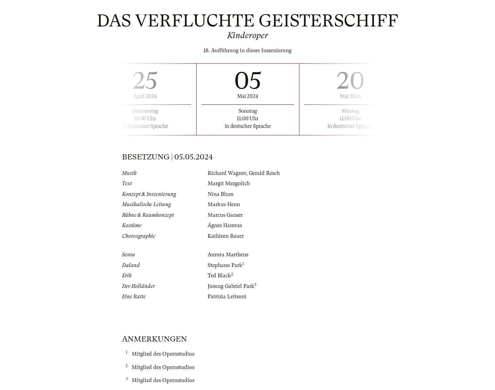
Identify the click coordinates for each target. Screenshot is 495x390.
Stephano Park (225, 265)
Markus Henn (224, 204)
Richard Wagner (227, 173)
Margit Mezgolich (229, 183)
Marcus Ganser (225, 215)
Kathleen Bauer (226, 236)
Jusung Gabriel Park (231, 286)
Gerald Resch (264, 173)
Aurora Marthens (228, 255)
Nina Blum (220, 194)
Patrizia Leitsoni (227, 296)
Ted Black (219, 275)
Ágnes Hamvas (225, 225)
